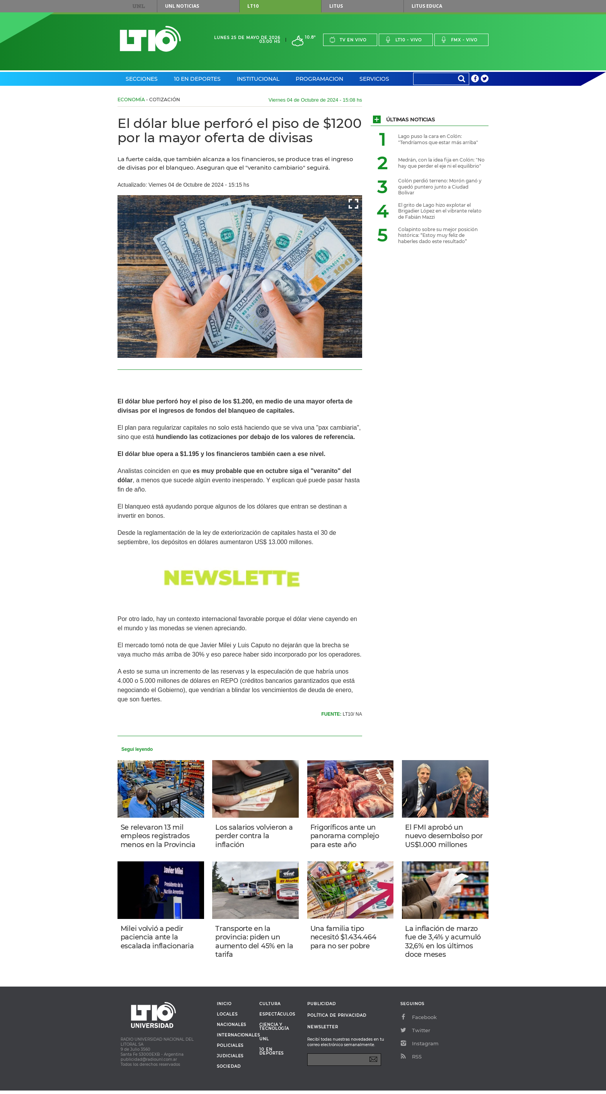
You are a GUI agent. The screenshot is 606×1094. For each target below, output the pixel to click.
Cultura (270, 1007)
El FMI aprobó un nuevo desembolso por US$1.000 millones (444, 836)
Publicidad (321, 1007)
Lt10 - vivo (403, 39)
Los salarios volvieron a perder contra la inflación (254, 836)
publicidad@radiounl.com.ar (149, 1062)
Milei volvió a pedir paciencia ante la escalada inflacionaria (158, 939)
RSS (411, 1060)
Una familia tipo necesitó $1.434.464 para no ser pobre (344, 939)
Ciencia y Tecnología (274, 1030)
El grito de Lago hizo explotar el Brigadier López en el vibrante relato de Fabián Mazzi (440, 211)
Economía (131, 99)
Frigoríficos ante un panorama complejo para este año (345, 836)
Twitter (415, 1034)
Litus (336, 6)
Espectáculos (277, 1018)
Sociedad (229, 1070)
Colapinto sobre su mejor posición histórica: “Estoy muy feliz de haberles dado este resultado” (438, 235)
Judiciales (230, 1060)
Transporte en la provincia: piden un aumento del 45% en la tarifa (255, 943)
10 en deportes (271, 1055)
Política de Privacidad (336, 1018)
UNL (139, 6)
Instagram (419, 1047)
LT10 (253, 6)
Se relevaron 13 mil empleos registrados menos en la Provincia (158, 836)
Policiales (230, 1049)
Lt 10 (150, 39)
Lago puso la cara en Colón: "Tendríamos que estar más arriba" (438, 139)
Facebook (418, 1020)
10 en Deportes (197, 78)
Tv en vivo (347, 39)
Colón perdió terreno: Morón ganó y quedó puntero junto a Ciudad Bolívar (440, 187)
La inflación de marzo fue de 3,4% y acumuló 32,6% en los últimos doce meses (444, 943)
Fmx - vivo (459, 39)
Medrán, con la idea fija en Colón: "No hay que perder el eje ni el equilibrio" (441, 163)
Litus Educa (427, 6)
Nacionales (231, 1028)
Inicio (224, 1007)
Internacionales (235, 1039)
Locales (227, 1018)
